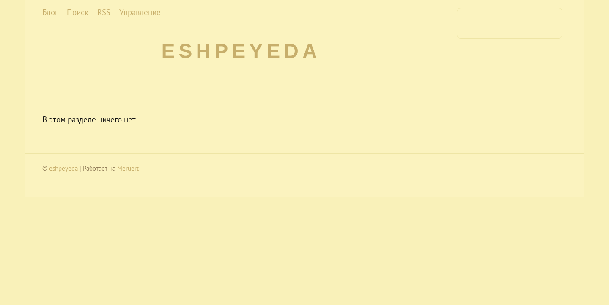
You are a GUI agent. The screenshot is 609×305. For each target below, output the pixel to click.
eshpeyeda (241, 51)
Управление (140, 12)
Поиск (77, 12)
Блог (50, 12)
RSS (103, 12)
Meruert (128, 168)
